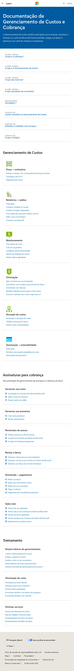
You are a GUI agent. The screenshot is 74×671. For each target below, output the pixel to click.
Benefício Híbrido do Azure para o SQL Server (23, 291)
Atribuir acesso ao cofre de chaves (21, 435)
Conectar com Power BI (15, 220)
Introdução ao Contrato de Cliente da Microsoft (26, 393)
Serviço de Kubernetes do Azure (17, 611)
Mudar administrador (16, 419)
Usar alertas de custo (14, 244)
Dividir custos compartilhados (17, 325)
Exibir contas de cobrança (18, 397)
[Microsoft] (37, 3)
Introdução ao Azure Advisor (16, 582)
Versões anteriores (52, 652)
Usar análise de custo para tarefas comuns (22, 213)
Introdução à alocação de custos (18, 318)
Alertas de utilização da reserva (18, 254)
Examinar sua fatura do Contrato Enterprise (24, 464)
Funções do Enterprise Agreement (21, 441)
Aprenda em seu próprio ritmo (19, 521)
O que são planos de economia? (19, 91)
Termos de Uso (48, 659)
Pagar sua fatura (14, 489)
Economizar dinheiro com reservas (18, 595)
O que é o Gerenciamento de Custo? (21, 68)
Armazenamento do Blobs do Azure (18, 621)
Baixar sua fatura (14, 479)
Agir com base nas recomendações (19, 281)
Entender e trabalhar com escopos (20, 126)
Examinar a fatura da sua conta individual (23, 457)
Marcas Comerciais (12, 663)
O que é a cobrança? (14, 56)
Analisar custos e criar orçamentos (18, 560)
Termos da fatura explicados (18, 515)
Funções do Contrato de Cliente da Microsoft (25, 438)
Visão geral (10, 204)
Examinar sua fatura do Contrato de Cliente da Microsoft (29, 460)
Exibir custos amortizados (15, 217)
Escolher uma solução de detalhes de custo (22, 352)
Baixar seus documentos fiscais (20, 483)
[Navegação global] (2, 3)
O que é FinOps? (12, 137)
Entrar (69, 3)
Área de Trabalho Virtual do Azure (18, 614)
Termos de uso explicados (18, 508)
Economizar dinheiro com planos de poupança (23, 592)
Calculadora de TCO (13, 176)
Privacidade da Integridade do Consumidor (21, 659)
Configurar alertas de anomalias (18, 251)
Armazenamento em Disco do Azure (19, 618)
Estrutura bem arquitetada (15, 589)
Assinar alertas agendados (16, 257)
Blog (6, 656)
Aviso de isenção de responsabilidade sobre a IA (23, 652)
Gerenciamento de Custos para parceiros (20, 563)
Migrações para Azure (14, 180)
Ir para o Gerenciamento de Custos (18, 553)
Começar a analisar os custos (17, 207)
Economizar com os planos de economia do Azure (25, 284)
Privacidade (28, 656)
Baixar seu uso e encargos (18, 486)
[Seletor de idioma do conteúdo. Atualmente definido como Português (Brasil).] (14, 640)
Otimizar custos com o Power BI (17, 586)
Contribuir (17, 656)
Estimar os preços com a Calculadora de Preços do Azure (28, 173)
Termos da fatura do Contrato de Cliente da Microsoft (28, 518)
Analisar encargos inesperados (17, 210)
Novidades (10, 103)
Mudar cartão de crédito (17, 400)
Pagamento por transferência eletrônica (23, 492)
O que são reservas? (14, 79)
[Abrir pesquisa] (63, 3)
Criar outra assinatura (16, 416)
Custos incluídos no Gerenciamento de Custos (26, 114)
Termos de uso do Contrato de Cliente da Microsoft (27, 511)
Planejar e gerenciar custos (15, 557)
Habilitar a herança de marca (17, 321)
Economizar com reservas (16, 288)
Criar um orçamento (14, 247)
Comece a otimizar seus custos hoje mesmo (23, 294)
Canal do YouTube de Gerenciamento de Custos (23, 567)
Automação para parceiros (16, 355)
